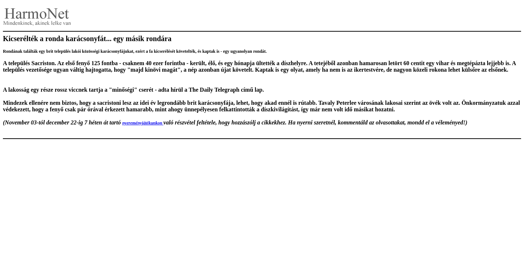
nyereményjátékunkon (142, 123)
